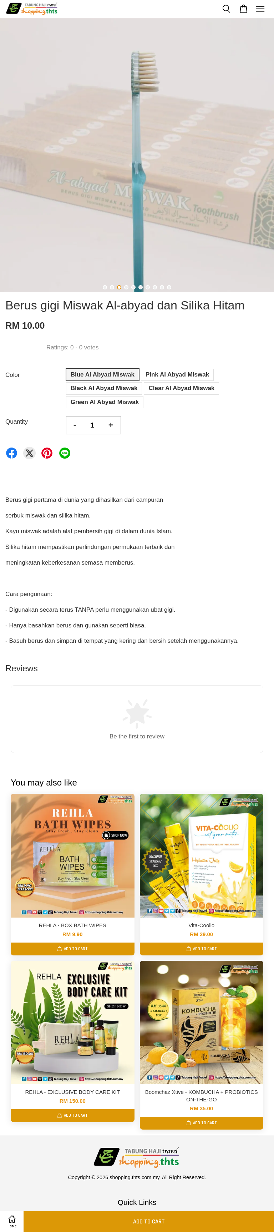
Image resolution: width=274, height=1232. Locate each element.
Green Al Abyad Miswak (105, 402)
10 (169, 287)
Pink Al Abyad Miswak (177, 374)
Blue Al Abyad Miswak (103, 374)
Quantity (16, 421)
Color (12, 375)
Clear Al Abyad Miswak (181, 388)
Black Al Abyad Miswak (104, 388)
